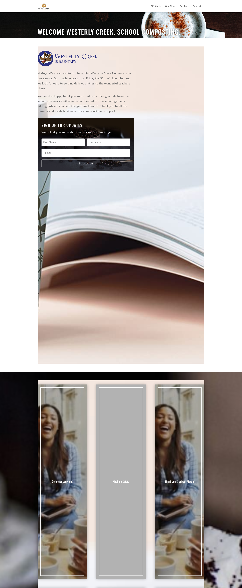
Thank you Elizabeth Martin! (179, 481)
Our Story (170, 6)
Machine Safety (121, 481)
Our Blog (184, 6)
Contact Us (198, 6)
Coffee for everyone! (62, 481)
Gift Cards (156, 6)
